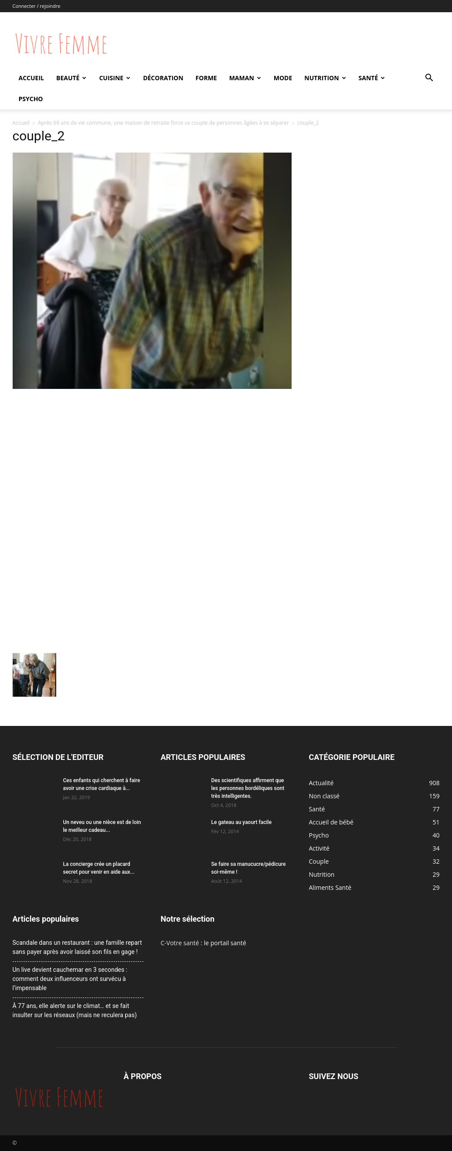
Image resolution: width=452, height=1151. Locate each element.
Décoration (163, 78)
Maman (245, 78)
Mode (283, 78)
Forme (206, 78)
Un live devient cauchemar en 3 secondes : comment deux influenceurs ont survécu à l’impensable (70, 978)
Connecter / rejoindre (37, 6)
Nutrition (325, 78)
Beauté (71, 78)
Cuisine (114, 78)
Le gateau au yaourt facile (241, 822)
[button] (429, 79)
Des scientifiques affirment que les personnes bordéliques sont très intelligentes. (248, 788)
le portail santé (225, 943)
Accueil (31, 78)
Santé (372, 78)
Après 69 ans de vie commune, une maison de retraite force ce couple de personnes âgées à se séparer (163, 122)
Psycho (31, 99)
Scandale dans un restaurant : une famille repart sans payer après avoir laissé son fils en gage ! (77, 947)
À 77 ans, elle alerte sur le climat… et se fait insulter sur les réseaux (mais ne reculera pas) (75, 1010)
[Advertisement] (152, 457)
